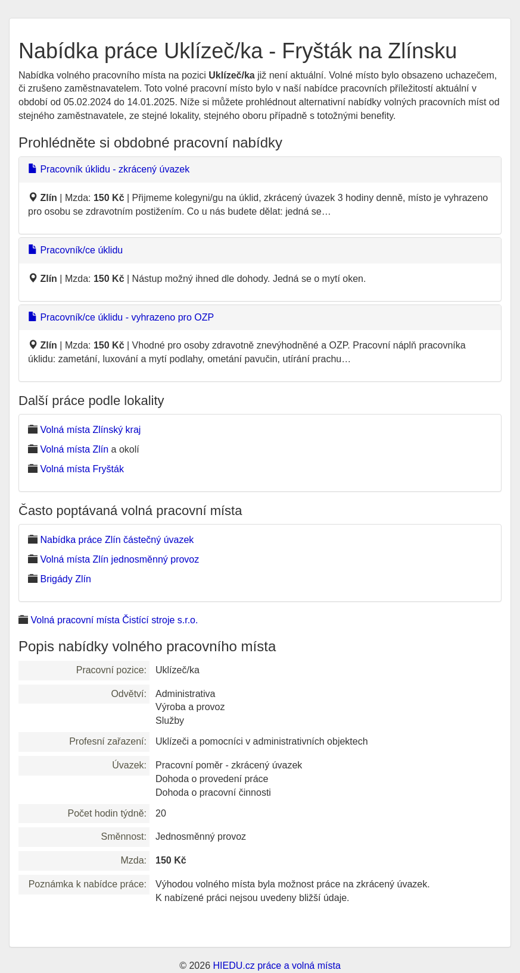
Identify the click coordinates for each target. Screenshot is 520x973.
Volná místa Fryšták (82, 469)
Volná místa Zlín (74, 449)
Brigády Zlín (65, 579)
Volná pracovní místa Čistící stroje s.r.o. (114, 620)
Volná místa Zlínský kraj (90, 430)
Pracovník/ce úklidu (75, 250)
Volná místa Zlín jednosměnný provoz (119, 559)
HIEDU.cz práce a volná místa (276, 966)
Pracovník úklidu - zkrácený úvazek (108, 169)
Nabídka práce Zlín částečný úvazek (117, 540)
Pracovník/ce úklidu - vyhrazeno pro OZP (121, 317)
